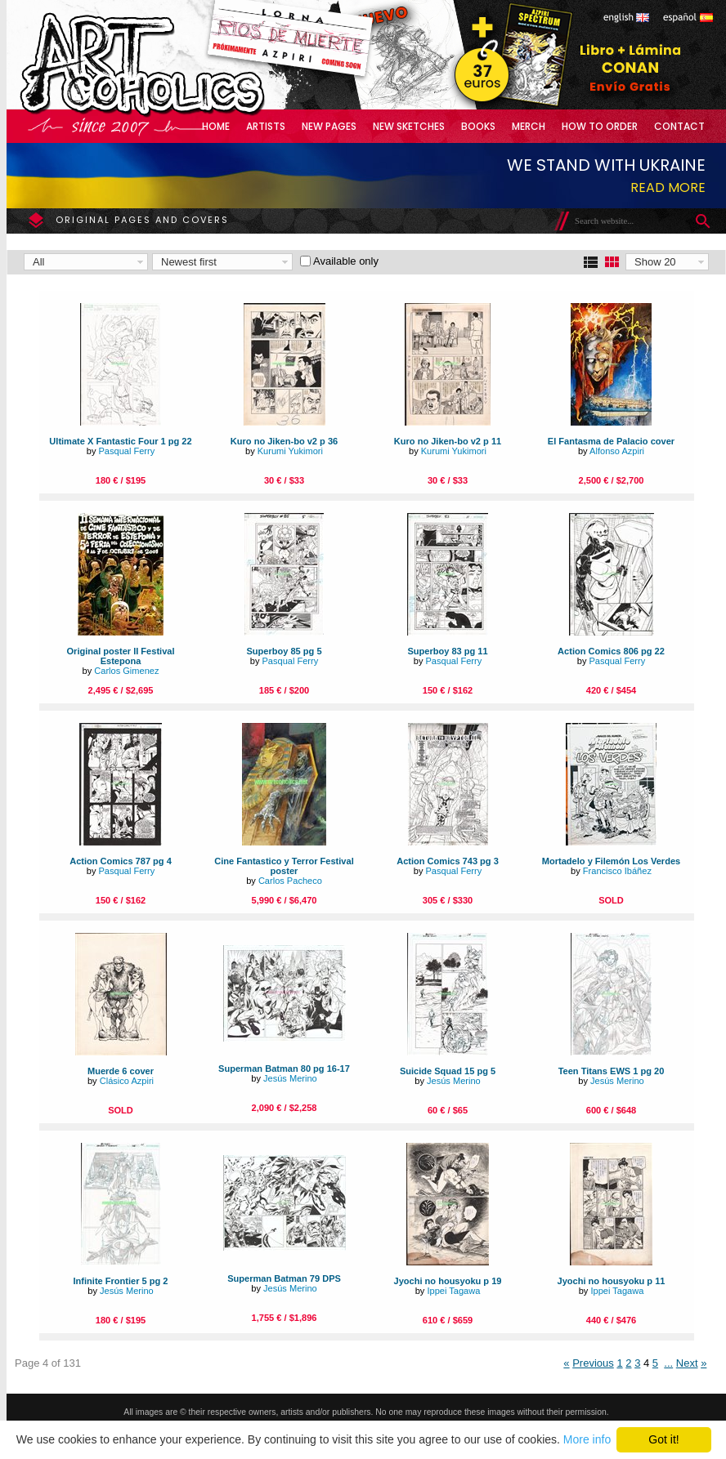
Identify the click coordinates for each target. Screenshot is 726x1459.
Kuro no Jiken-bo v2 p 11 (447, 441)
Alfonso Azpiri (616, 451)
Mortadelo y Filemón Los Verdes (611, 861)
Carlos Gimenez (126, 671)
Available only (346, 261)
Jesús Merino (290, 1078)
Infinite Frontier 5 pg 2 (121, 1281)
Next (687, 1363)
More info (587, 1439)
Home (216, 126)
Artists (265, 126)
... (668, 1363)
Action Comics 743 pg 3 (448, 861)
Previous (593, 1363)
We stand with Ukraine (606, 165)
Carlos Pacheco (290, 881)
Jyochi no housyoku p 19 (448, 1281)
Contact (679, 126)
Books (478, 126)
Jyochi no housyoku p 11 (612, 1281)
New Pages (329, 126)
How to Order (600, 126)
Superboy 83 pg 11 (447, 651)
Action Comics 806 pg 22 (611, 651)
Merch (528, 126)
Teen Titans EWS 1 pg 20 (611, 1071)
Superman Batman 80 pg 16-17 (284, 1068)
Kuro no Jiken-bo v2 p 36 (284, 441)
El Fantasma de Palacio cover (611, 441)
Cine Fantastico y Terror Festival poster (283, 866)
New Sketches (409, 126)
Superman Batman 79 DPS (284, 1278)
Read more (668, 187)
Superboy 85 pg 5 (283, 651)
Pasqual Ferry (126, 451)
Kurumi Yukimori (290, 451)
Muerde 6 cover (120, 1071)
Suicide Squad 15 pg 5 (447, 1071)
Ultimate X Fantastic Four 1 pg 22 (120, 441)
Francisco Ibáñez (617, 871)
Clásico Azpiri (127, 1081)
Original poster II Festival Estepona (121, 656)
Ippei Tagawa (453, 1291)
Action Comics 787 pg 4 (120, 861)
